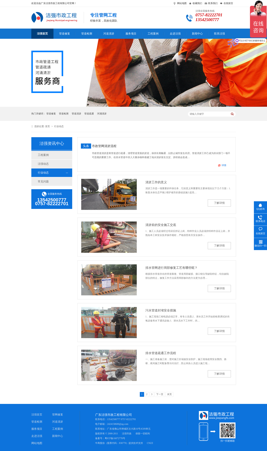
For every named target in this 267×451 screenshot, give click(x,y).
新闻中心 (57, 436)
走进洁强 (36, 436)
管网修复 (57, 414)
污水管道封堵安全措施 (160, 310)
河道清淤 (57, 421)
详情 (224, 165)
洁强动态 (43, 163)
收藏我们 (197, 3)
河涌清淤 (102, 113)
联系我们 (213, 3)
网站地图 (182, 3)
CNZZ (150, 443)
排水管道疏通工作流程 (160, 353)
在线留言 (228, 3)
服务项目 (36, 428)
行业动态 (59, 126)
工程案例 (43, 155)
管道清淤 (76, 113)
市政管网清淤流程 (104, 146)
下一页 (159, 394)
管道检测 (63, 113)
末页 (169, 394)
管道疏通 (89, 113)
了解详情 (219, 202)
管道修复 (51, 113)
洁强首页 (36, 414)
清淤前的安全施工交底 (160, 225)
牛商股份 (100, 443)
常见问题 (43, 181)
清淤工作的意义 (156, 182)
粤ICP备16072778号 (115, 438)
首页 (48, 126)
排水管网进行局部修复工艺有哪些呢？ (171, 267)
